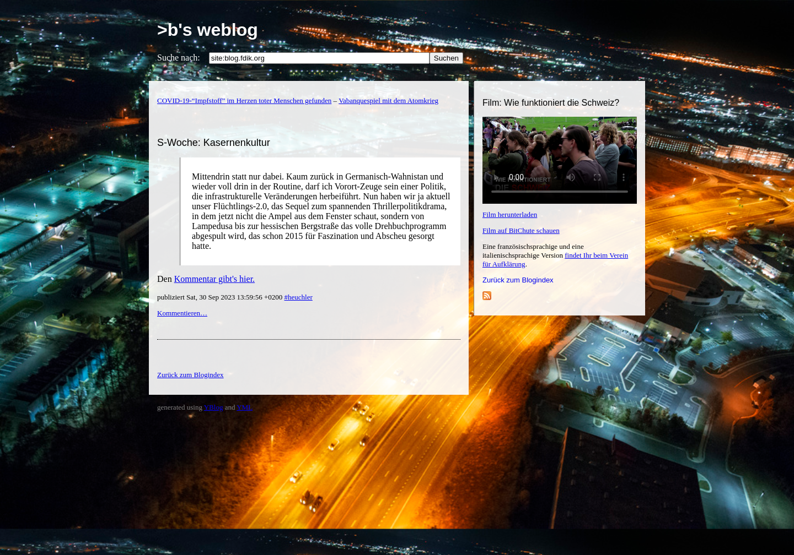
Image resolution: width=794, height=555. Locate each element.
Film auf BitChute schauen (521, 230)
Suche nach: (178, 57)
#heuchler (298, 297)
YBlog (213, 407)
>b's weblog (207, 30)
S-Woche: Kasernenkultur (213, 142)
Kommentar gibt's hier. (214, 279)
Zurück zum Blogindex (518, 280)
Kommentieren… (182, 313)
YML (245, 407)
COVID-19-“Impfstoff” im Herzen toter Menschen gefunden (244, 100)
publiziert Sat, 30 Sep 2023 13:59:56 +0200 (220, 297)
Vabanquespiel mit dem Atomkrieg (388, 100)
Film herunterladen (509, 214)
